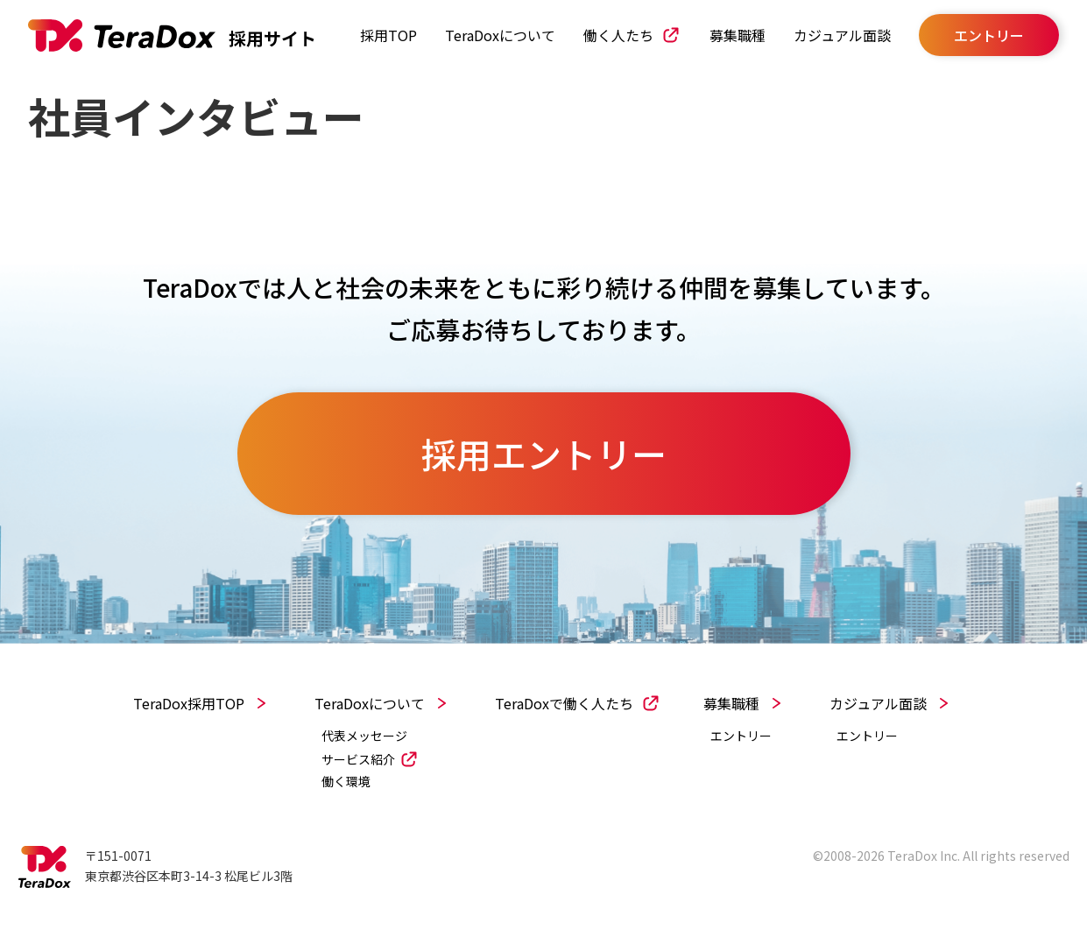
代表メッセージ (364, 736)
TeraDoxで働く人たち (564, 703)
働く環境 (346, 781)
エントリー (741, 736)
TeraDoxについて (500, 35)
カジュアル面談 (842, 35)
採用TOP (388, 35)
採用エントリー (544, 453)
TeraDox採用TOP (188, 703)
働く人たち (618, 35)
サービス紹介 (358, 759)
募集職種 (737, 35)
